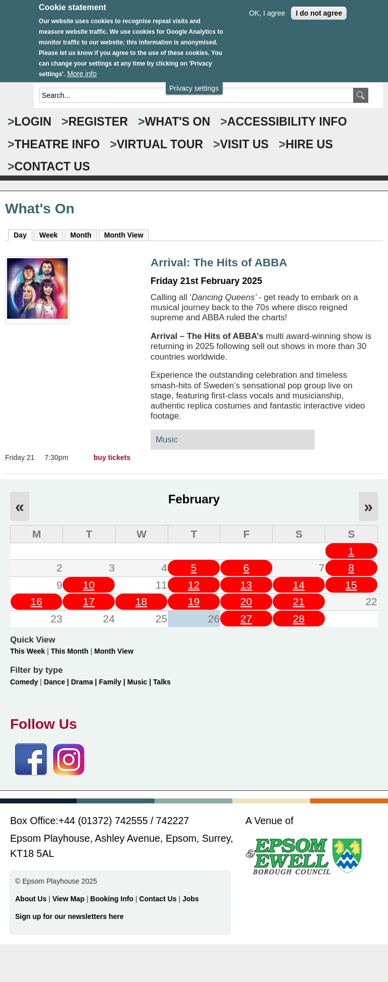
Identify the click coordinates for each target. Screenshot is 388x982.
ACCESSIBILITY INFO (287, 121)
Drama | (85, 682)
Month (80, 235)
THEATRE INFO (57, 144)
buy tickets (111, 457)
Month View (123, 235)
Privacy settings (194, 80)
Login (33, 121)
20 (246, 601)
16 (36, 601)
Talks (162, 682)
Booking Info (112, 899)
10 (88, 585)
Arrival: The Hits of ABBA (219, 262)
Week (48, 235)
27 (246, 618)
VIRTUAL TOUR (160, 144)
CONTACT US (52, 166)
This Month (69, 651)
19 (194, 601)
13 (246, 585)
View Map (69, 899)
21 (298, 601)
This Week (27, 651)
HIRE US (309, 144)
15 (351, 585)
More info (81, 66)
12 (194, 585)
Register (98, 121)
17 (88, 601)
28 (298, 618)
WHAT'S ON (178, 121)
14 (298, 585)
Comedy (24, 682)
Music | (140, 682)
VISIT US (244, 144)
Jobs (190, 899)
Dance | (57, 682)
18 (141, 601)
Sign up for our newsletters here (69, 916)
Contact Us (159, 899)
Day (23, 234)
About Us (30, 899)
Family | (113, 682)
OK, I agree (267, 5)
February (194, 499)
